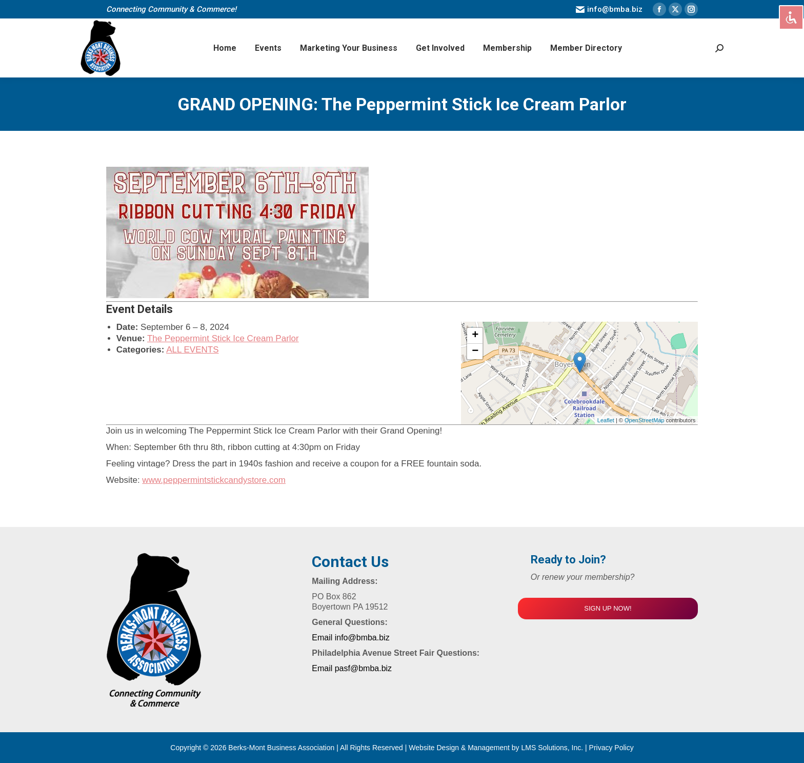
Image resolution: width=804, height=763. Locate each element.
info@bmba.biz (609, 9)
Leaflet (605, 420)
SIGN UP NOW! (607, 608)
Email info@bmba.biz (350, 637)
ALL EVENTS (192, 350)
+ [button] (475, 335)
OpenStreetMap (645, 420)
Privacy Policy (611, 748)
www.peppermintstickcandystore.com (214, 480)
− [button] (475, 351)
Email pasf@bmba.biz (352, 668)
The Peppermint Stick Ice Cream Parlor (223, 338)
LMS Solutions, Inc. (553, 748)
